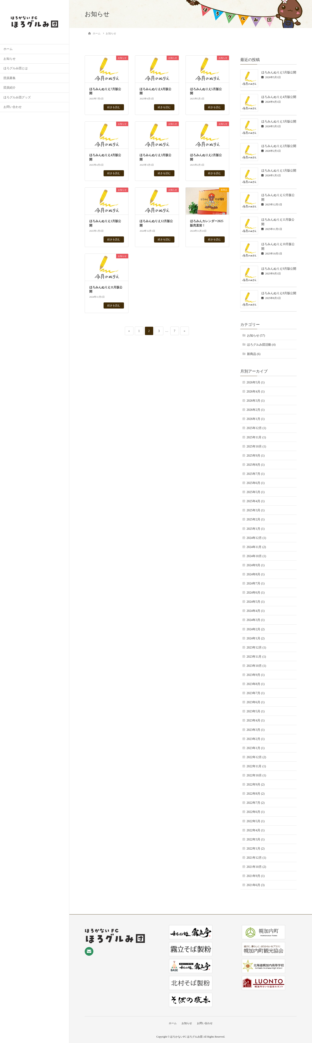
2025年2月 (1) (256, 519)
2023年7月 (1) (256, 693)
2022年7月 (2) (256, 802)
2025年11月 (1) (256, 437)
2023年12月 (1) (256, 647)
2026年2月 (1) (256, 409)
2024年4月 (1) (256, 610)
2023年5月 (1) (256, 711)
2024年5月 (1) (256, 601)
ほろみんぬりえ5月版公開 (278, 72)
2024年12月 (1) (256, 538)
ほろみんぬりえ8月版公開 (278, 293)
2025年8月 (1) (256, 464)
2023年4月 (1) (256, 720)
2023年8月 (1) (256, 684)
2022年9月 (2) (256, 784)
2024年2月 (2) (256, 629)
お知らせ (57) (256, 335)
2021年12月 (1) (256, 857)
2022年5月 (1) (256, 821)
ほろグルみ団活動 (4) (261, 344)
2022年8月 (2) (256, 793)
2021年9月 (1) (256, 876)
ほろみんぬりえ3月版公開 (278, 121)
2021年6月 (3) (256, 885)
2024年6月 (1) (256, 592)
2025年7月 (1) (256, 473)
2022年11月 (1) (256, 766)
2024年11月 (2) (256, 547)
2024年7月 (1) (256, 583)
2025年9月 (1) (256, 455)
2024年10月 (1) (256, 556)
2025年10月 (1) (256, 446)
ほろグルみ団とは (15, 68)
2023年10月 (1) (256, 665)
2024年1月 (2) (256, 638)
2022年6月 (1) (256, 812)
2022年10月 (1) (256, 775)
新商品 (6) (253, 354)
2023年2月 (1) (256, 739)
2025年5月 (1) (256, 492)
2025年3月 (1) (256, 510)
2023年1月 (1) (256, 748)
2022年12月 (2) (256, 757)
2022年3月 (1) (256, 839)
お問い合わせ (12, 107)
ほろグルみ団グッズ (17, 97)
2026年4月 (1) (256, 391)
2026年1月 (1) (256, 419)
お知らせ (9, 58)
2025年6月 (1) (256, 483)
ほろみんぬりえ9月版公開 (278, 268)
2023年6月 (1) (256, 702)
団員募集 (9, 78)
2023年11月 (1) (256, 656)
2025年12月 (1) (256, 428)
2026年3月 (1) (256, 400)
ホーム (8, 49)
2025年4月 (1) (256, 501)
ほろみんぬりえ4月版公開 (278, 97)
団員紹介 (9, 87)
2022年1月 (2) (256, 848)
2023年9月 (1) (256, 675)
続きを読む (113, 107)
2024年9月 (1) (256, 565)
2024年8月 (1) (256, 574)
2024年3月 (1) (256, 620)
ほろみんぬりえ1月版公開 (278, 170)
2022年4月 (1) (256, 830)
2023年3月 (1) (256, 729)
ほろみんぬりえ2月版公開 (278, 146)
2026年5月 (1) (256, 382)
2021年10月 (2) (256, 866)
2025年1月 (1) (256, 528)
